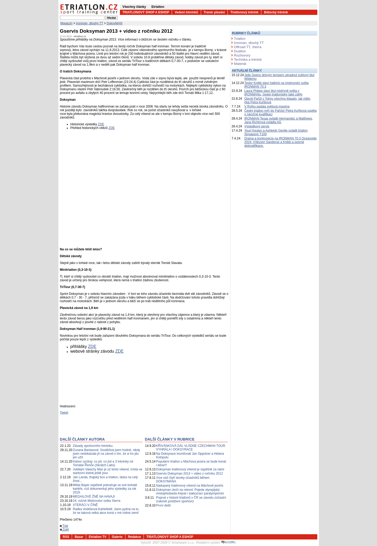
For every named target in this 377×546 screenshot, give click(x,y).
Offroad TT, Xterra (248, 47)
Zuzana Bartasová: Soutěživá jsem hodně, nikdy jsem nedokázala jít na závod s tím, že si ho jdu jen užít (106, 453)
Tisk (64, 526)
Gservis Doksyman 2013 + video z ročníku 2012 (189, 473)
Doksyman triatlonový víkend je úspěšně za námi (190, 469)
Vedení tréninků (186, 12)
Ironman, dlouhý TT (89, 23)
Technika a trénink (248, 59)
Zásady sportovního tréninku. (93, 446)
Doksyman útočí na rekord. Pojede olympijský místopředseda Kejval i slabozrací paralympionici (190, 491)
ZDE (101, 124)
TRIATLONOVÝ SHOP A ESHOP (146, 12)
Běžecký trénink (276, 12)
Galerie (117, 537)
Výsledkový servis (256, 126)
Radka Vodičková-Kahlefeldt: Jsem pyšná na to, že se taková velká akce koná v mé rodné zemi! (106, 511)
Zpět (64, 529)
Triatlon (239, 39)
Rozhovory (242, 55)
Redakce (134, 537)
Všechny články (134, 7)
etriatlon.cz (80, 36)
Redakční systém (216, 542)
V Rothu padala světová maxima (267, 106)
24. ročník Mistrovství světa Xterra (96, 501)
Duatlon (240, 51)
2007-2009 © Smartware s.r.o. (173, 542)
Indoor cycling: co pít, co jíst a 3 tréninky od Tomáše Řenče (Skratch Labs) (103, 463)
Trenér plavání (214, 12)
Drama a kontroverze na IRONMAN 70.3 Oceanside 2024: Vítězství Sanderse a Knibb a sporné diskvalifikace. (280, 142)
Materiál (240, 64)
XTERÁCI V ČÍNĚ (85, 505)
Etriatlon (158, 7)
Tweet (64, 412)
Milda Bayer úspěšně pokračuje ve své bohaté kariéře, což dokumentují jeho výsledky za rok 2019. (105, 488)
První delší (163, 505)
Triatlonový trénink (244, 12)
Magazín (66, 23)
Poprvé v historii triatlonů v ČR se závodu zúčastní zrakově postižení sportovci (191, 499)
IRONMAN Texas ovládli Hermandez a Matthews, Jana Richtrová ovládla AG (278, 120)
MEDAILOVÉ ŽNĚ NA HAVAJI (94, 496)
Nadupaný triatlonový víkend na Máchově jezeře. (190, 485)
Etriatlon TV (97, 537)
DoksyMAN (115, 23)
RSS (66, 537)
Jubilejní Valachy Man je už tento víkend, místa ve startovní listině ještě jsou (107, 471)
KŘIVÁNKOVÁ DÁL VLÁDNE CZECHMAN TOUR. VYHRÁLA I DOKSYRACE (191, 447)
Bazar (79, 537)
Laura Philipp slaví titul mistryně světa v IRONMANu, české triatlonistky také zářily (273, 92)
